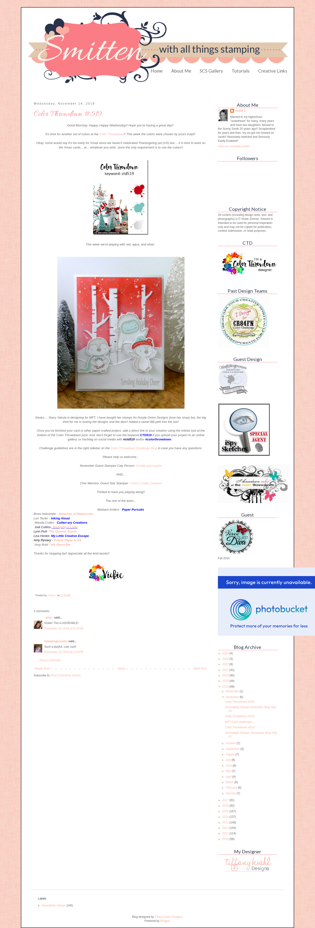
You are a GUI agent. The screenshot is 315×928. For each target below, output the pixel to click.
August (230, 754)
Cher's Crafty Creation (146, 483)
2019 (226, 681)
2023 (226, 658)
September (233, 749)
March (230, 782)
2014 (226, 816)
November (233, 697)
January (231, 793)
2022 (226, 664)
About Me (181, 71)
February (232, 787)
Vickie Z (240, 110)
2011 (226, 833)
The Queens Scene (63, 531)
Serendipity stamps (53, 905)
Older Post (200, 668)
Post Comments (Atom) (66, 675)
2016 (226, 805)
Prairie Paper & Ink (67, 540)
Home (157, 71)
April (229, 776)
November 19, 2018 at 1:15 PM (63, 652)
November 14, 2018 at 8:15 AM (63, 628)
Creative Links (272, 71)
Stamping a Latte (64, 527)
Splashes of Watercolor (76, 514)
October (231, 743)
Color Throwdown (111, 134)
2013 (226, 822)
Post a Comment (50, 660)
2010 (226, 839)
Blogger (165, 921)
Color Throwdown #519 (239, 716)
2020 (226, 675)
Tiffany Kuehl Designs (168, 917)
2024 (226, 653)
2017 (226, 800)
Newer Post (42, 668)
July (229, 760)
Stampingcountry (56, 641)
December (233, 691)
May (229, 771)
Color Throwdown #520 (239, 701)
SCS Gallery (211, 71)
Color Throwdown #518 (239, 727)
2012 (226, 828)
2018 (226, 686)
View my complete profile (233, 146)
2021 (226, 670)
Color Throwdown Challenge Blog (134, 448)
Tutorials (241, 71)
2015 (226, 811)
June (229, 765)
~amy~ (48, 617)
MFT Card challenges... (240, 722)
